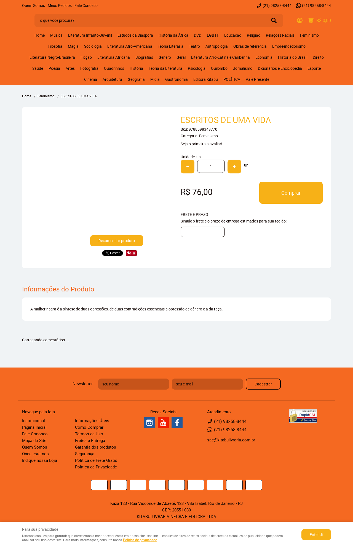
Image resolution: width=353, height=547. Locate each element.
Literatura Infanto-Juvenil (90, 35)
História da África (173, 35)
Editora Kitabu (205, 79)
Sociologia (93, 46)
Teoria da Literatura (165, 68)
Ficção (86, 57)
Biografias (144, 57)
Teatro (194, 46)
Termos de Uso (89, 433)
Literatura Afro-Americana (129, 46)
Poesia (54, 68)
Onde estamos (35, 453)
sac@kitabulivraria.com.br (231, 440)
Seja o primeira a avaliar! (201, 143)
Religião (253, 35)
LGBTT (213, 35)
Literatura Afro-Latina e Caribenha (220, 57)
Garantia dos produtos (95, 447)
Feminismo (309, 35)
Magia (73, 46)
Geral (181, 57)
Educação (232, 35)
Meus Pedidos (60, 5)
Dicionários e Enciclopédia (280, 68)
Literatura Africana (113, 57)
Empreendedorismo (289, 46)
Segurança (84, 453)
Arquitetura (112, 79)
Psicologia (196, 68)
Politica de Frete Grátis (96, 460)
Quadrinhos (114, 68)
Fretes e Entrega (90, 440)
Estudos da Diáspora (135, 35)
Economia (263, 57)
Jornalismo (242, 68)
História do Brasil (292, 57)
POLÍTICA (231, 79)
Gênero (165, 57)
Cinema (90, 79)
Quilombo (219, 68)
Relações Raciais (280, 35)
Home (39, 35)
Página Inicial (34, 427)
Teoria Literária (170, 46)
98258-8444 (277, 5)
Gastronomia (176, 79)
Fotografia (89, 68)
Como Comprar (89, 427)
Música (56, 35)
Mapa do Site (34, 440)
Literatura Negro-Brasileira (52, 57)
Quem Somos (33, 5)
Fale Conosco (86, 5)
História (136, 68)
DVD (197, 35)
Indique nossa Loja (39, 460)
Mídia (155, 79)
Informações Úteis (92, 420)
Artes (70, 68)
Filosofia (55, 46)
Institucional (33, 420)
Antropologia (216, 46)
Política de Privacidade (96, 467)
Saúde (37, 68)
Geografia (136, 79)
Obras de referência (250, 46)
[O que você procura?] (273, 20)
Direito (318, 57)
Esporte (314, 68)
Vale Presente (257, 79)
